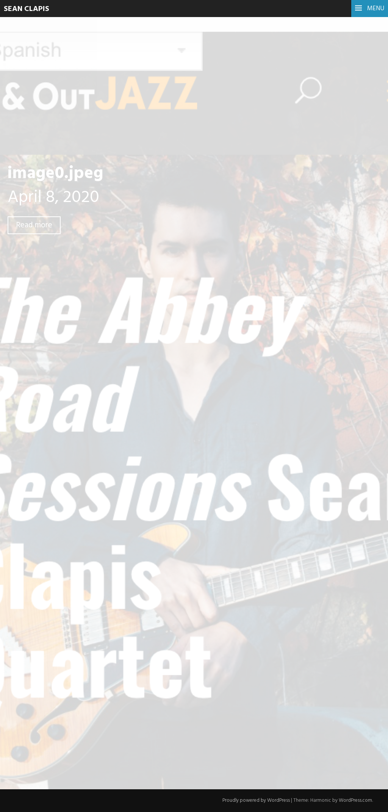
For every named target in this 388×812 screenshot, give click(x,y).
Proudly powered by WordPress (256, 800)
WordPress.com (355, 800)
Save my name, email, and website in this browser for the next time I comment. (211, 702)
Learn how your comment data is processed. (253, 747)
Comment (122, 558)
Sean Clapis (26, 9)
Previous (122, 411)
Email (116, 665)
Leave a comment (60, 241)
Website (118, 684)
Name (117, 646)
